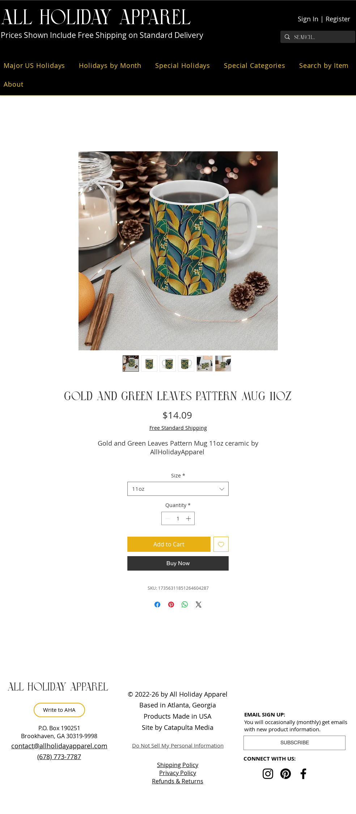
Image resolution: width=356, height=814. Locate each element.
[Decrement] (166, 518)
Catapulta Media (188, 727)
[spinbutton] (178, 518)
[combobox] (178, 489)
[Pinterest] (286, 774)
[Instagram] (268, 774)
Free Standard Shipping (178, 427)
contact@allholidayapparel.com (59, 745)
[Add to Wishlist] (221, 544)
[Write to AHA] (59, 710)
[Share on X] (198, 604)
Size (178, 475)
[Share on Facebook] (157, 604)
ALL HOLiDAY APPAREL (96, 18)
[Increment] (189, 518)
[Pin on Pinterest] (171, 604)
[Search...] (317, 37)
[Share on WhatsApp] (185, 604)
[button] (36, 65)
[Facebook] (303, 774)
